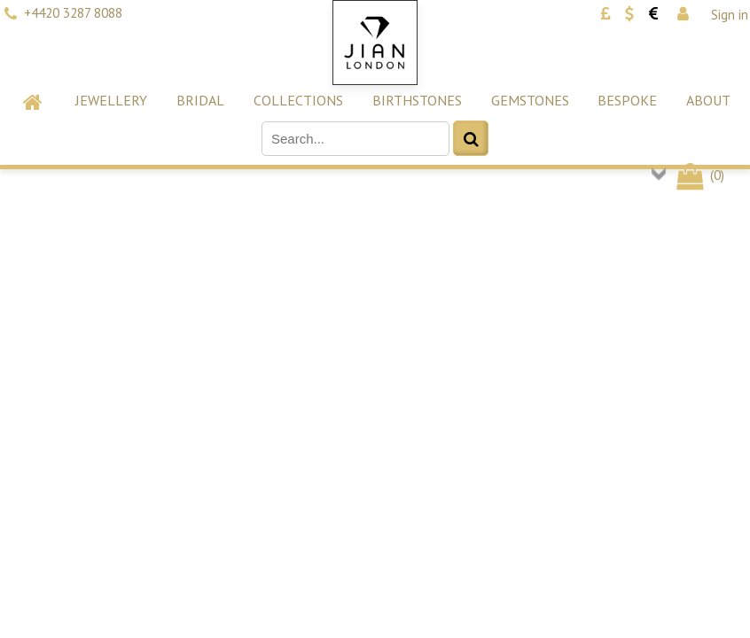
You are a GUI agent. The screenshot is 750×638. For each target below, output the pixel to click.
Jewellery (111, 100)
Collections (298, 100)
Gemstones (530, 100)
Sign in (729, 14)
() (699, 175)
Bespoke (627, 100)
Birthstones (417, 100)
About (708, 100)
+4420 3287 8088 (73, 12)
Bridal (200, 100)
